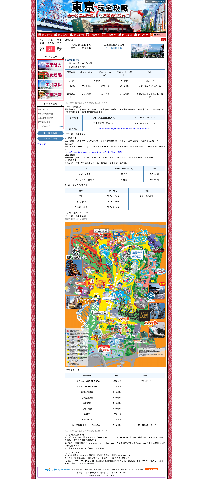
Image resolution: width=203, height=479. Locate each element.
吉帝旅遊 (41, 144)
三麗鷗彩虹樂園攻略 (117, 45)
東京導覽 (47, 34)
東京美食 (63, 34)
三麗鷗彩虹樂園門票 (46, 118)
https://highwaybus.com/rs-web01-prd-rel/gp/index (124, 129)
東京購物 (79, 34)
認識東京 (42, 49)
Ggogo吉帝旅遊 (158, 1)
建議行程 (59, 49)
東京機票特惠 (50, 133)
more (61, 126)
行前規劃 (42, 41)
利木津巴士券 (43, 110)
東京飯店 (128, 34)
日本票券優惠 (50, 138)
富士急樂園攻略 (118, 48)
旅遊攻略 (160, 34)
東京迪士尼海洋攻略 (81, 48)
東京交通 (144, 34)
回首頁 (148, 1)
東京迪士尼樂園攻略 (81, 45)
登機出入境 (50, 41)
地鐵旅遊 (95, 34)
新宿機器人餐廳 (44, 122)
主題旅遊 (112, 34)
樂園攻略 (50, 49)
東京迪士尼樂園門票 (46, 114)
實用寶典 (59, 41)
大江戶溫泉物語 (44, 126)
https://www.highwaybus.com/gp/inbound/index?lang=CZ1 (93, 152)
